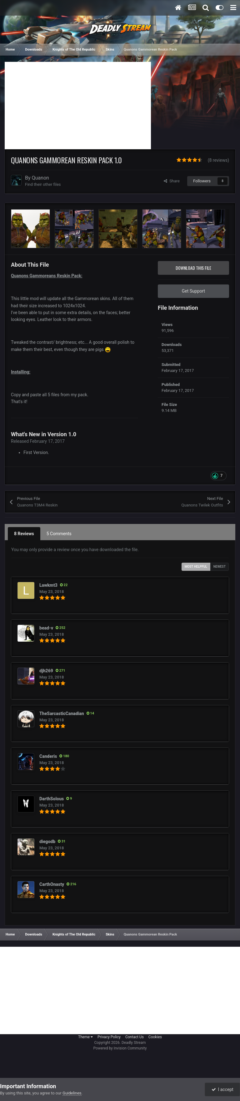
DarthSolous (51, 798)
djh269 (46, 670)
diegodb (47, 841)
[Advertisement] (78, 105)
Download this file (193, 267)
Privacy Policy (109, 1037)
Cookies (155, 1037)
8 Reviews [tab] (24, 533)
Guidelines (72, 1093)
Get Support (193, 291)
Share (172, 181)
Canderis (48, 756)
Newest (219, 566)
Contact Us (134, 1037)
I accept (222, 1089)
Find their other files (43, 184)
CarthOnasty (51, 884)
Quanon (40, 178)
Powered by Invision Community (120, 1048)
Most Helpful (196, 566)
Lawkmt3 (48, 585)
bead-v (46, 627)
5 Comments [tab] (59, 533)
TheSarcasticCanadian (61, 713)
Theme (85, 1037)
